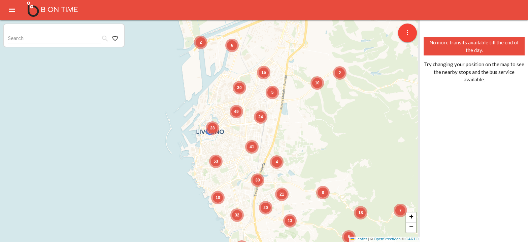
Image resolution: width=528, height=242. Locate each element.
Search (16, 38)
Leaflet (359, 239)
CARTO (412, 239)
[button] (400, 210)
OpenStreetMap (387, 239)
